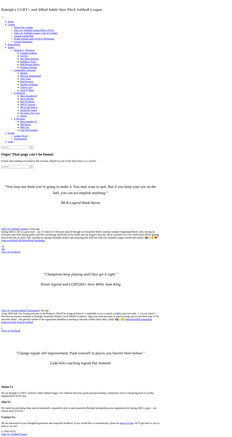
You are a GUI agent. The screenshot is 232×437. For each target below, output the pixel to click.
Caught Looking (28, 53)
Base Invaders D (28, 96)
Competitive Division (25, 70)
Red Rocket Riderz (30, 64)
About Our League (23, 27)
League (11, 24)
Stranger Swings (28, 67)
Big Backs (25, 124)
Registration (14, 44)
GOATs (24, 56)
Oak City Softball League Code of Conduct (36, 33)
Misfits (23, 73)
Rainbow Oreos (28, 61)
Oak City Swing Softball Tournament (20, 310)
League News (21, 136)
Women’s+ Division (24, 50)
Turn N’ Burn (27, 90)
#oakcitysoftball (9, 240)
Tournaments (20, 138)
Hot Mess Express (29, 58)
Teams (11, 47)
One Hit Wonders (29, 130)
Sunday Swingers (29, 84)
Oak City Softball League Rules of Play (34, 30)
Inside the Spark (28, 110)
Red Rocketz (26, 81)
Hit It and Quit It (28, 107)
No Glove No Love (30, 113)
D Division (19, 93)
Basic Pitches (27, 98)
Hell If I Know (27, 104)
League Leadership (23, 36)
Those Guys (26, 87)
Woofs (23, 116)
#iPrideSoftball (26, 240)
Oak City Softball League (14, 229)
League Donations (23, 41)
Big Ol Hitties (27, 101)
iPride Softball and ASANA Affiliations (34, 38)
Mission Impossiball (30, 76)
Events (11, 133)
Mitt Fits (24, 127)
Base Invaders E (28, 121)
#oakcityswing (8, 322)
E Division (19, 118)
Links (10, 141)
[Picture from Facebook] (58, 246)
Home (11, 21)
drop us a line (127, 423)
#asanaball (39, 240)
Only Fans (25, 78)
